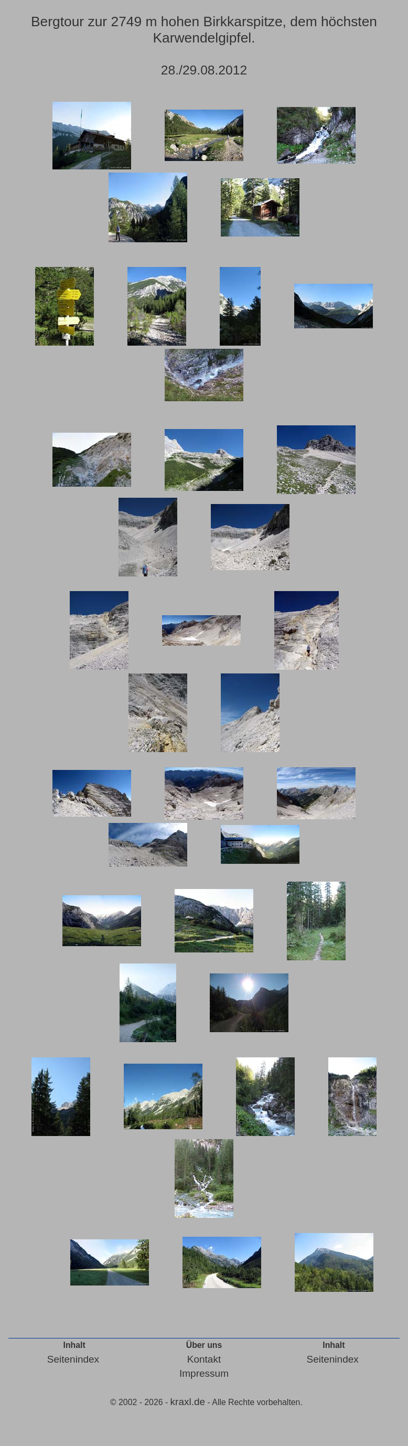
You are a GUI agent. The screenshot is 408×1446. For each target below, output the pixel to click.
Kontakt (204, 1359)
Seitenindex (73, 1359)
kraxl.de (188, 1401)
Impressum (204, 1373)
